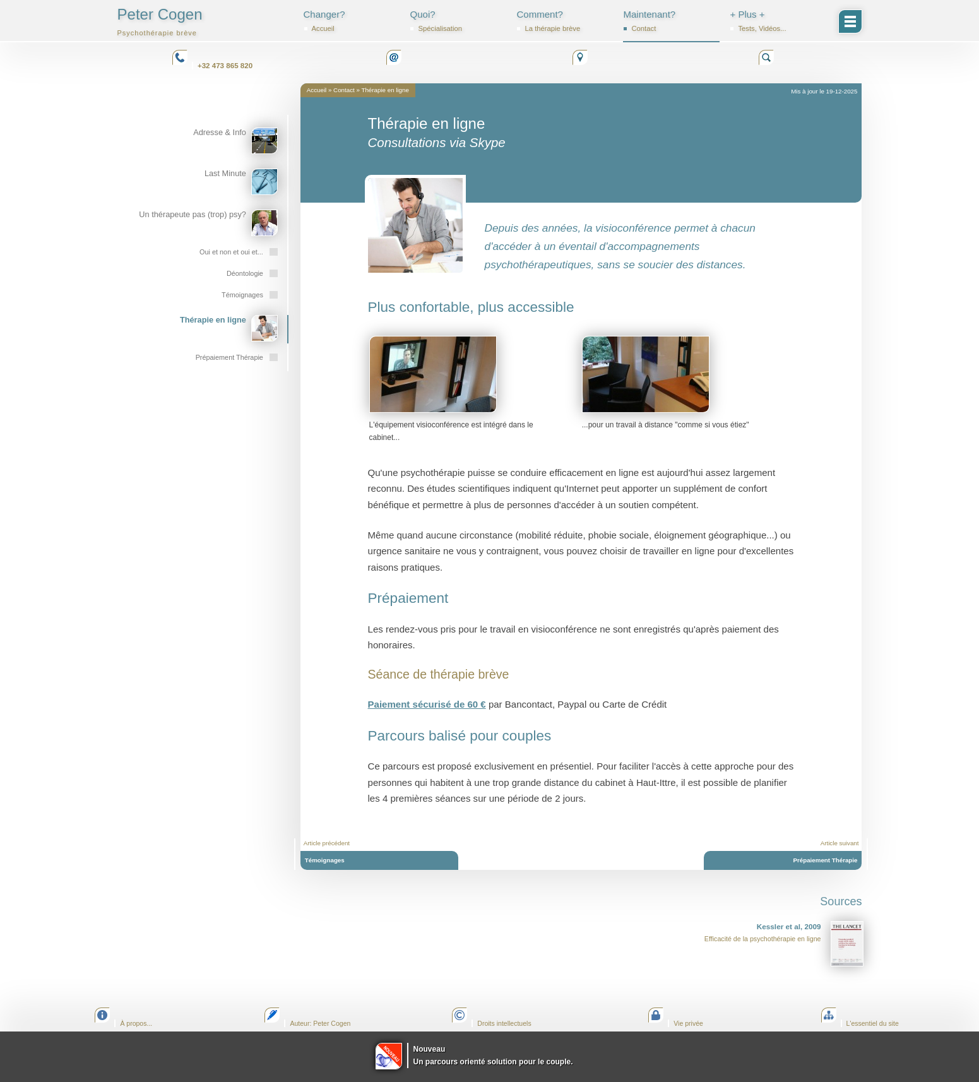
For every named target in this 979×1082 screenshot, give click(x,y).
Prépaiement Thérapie (825, 860)
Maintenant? (671, 20)
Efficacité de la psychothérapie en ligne (783, 943)
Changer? (352, 20)
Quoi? (458, 20)
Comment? (564, 20)
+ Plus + (778, 20)
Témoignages (325, 860)
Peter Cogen (160, 21)
